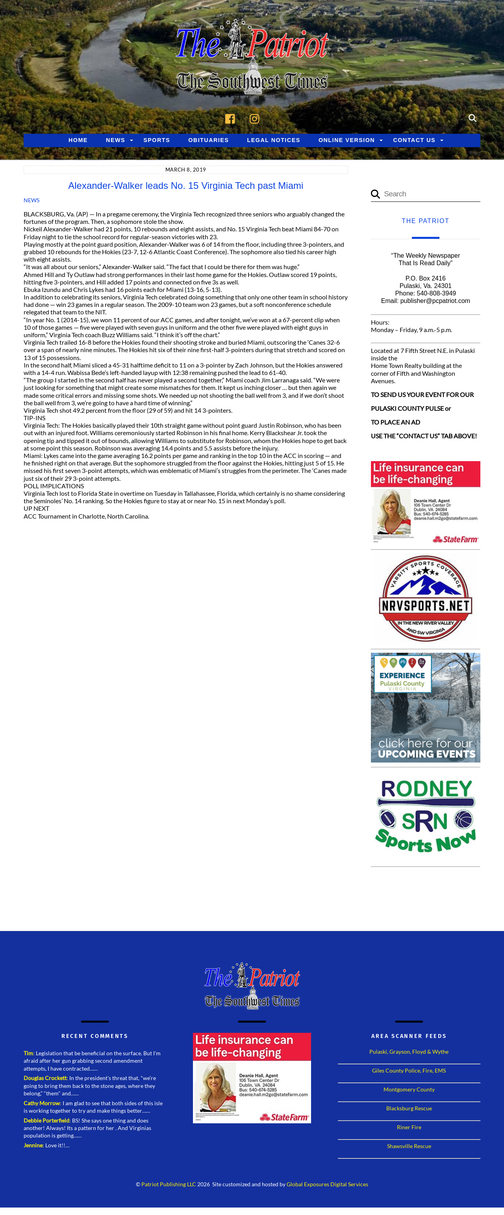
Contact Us (414, 141)
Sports (156, 141)
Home (78, 141)
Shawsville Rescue (409, 1147)
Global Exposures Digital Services (327, 1185)
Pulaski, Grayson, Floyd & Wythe (408, 1052)
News (115, 141)
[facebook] (232, 118)
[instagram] (256, 118)
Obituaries (208, 141)
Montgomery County (409, 1090)
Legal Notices (273, 141)
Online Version (347, 141)
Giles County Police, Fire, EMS (409, 1071)
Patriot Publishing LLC (168, 1185)
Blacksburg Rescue (409, 1109)
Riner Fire (409, 1128)
